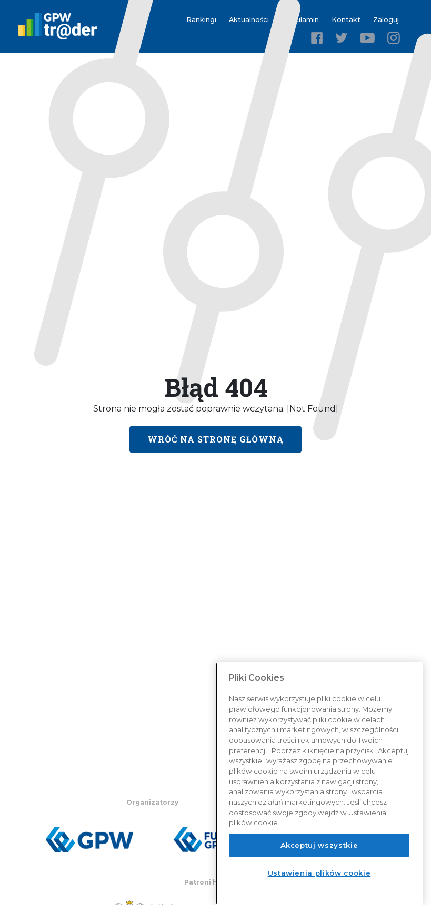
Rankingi (201, 20)
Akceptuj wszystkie (319, 845)
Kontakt (346, 20)
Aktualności (249, 20)
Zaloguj (386, 20)
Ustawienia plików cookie (319, 873)
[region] (319, 783)
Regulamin (300, 20)
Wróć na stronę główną (215, 439)
